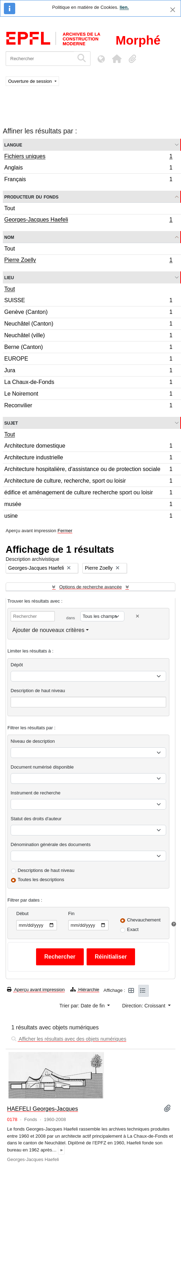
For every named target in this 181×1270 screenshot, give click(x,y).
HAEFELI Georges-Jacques (42, 1108)
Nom (9, 237)
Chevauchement (143, 920)
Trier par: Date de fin (82, 1005)
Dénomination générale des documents (50, 844)
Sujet (11, 422)
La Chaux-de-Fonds (88, 383)
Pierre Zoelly (88, 261)
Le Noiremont (88, 395)
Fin (71, 913)
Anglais (88, 168)
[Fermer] (173, 9)
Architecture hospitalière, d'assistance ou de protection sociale (88, 470)
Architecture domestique (88, 447)
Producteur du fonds (31, 196)
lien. (124, 7)
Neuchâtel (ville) (88, 336)
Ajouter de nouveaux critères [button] (48, 630)
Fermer (65, 530)
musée (88, 505)
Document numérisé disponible (42, 767)
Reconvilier (88, 406)
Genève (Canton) (88, 313)
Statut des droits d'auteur (36, 818)
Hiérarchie (84, 989)
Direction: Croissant (144, 1005)
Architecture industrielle (88, 458)
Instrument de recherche (35, 792)
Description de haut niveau (38, 690)
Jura (88, 371)
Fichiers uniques (88, 157)
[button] (116, 59)
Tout (9, 208)
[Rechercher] (40, 58)
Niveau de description (33, 741)
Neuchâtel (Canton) (88, 325)
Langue (13, 144)
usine (88, 517)
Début (22, 913)
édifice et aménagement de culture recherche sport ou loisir (88, 493)
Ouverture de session (30, 81)
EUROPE (88, 360)
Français (88, 180)
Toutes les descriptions (41, 879)
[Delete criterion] (137, 616)
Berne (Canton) (88, 348)
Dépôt (17, 664)
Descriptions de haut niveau (46, 870)
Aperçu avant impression (36, 989)
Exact (133, 929)
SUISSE (88, 301)
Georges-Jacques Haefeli (88, 220)
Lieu (9, 277)
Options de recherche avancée (90, 587)
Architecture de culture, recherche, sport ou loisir (88, 482)
